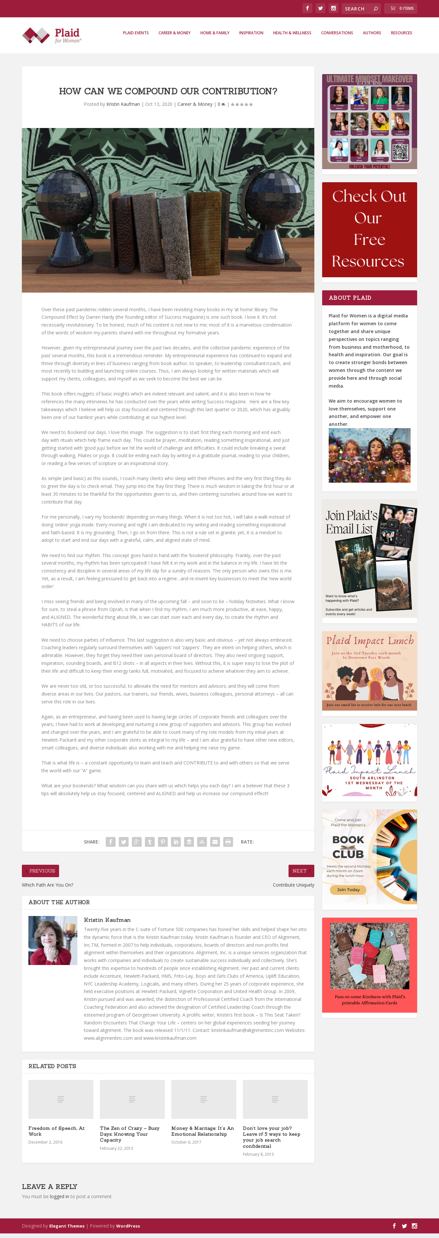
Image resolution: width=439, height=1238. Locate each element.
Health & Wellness (292, 37)
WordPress (128, 1230)
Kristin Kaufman (123, 108)
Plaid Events (136, 37)
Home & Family (214, 37)
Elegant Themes (67, 1230)
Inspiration (251, 37)
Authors (372, 37)
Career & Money (175, 37)
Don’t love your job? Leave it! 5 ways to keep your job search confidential (271, 1142)
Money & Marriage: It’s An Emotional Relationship (202, 1136)
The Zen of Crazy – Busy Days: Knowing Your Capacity (130, 1139)
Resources (401, 37)
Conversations (337, 37)
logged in (59, 1201)
